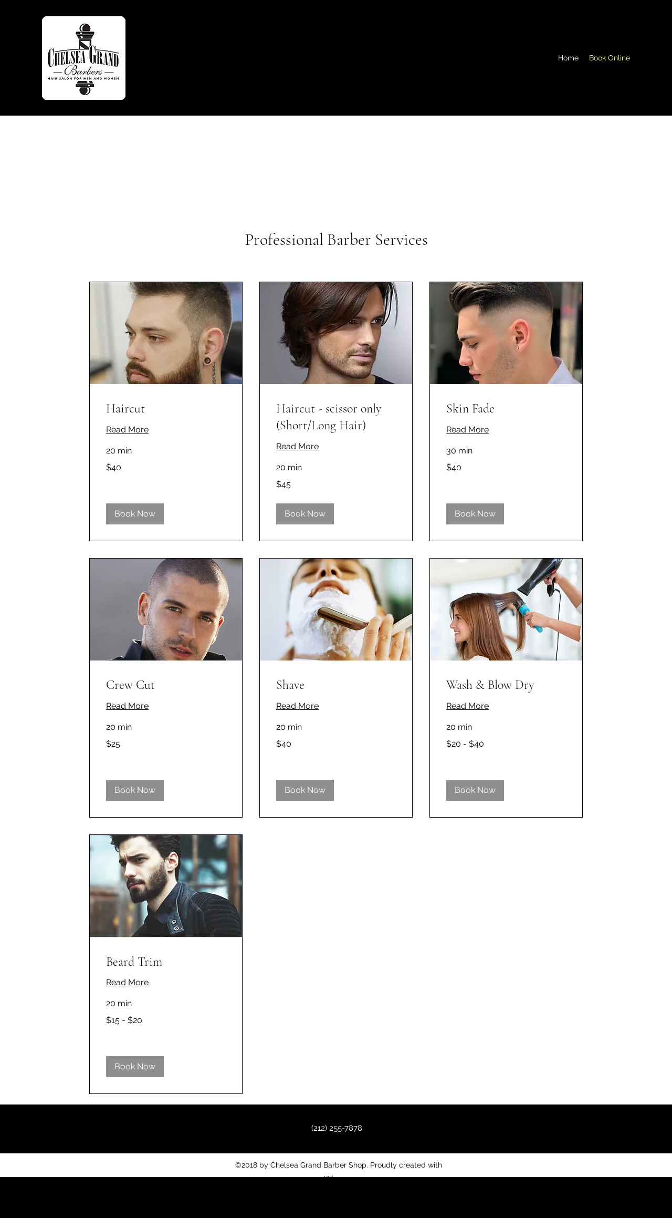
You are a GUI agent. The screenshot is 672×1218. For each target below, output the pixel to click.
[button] (135, 513)
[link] (166, 408)
